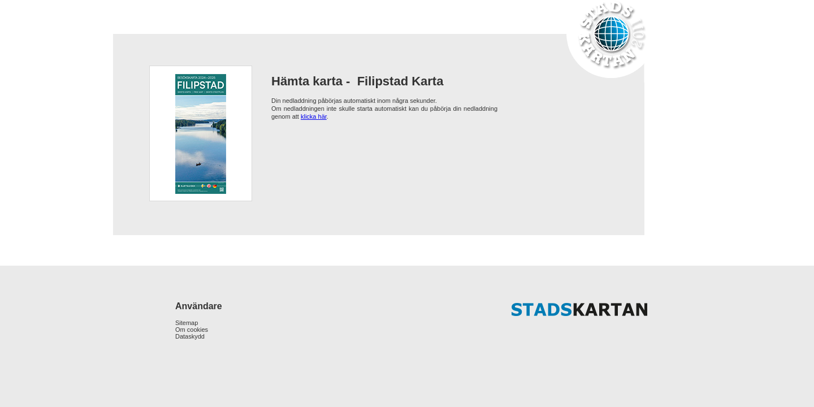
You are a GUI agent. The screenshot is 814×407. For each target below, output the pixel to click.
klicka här (314, 116)
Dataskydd (190, 336)
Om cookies (191, 329)
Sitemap (186, 322)
